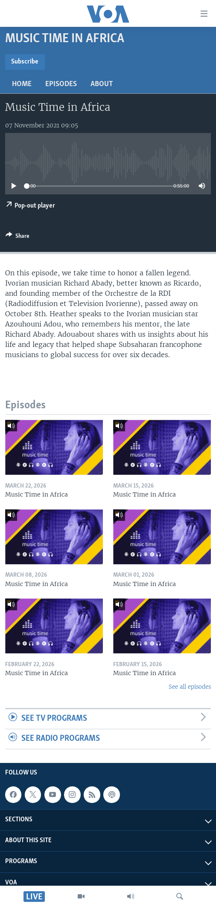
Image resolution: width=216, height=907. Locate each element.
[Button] (17, 237)
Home (22, 84)
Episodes (61, 84)
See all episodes (190, 686)
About (101, 84)
